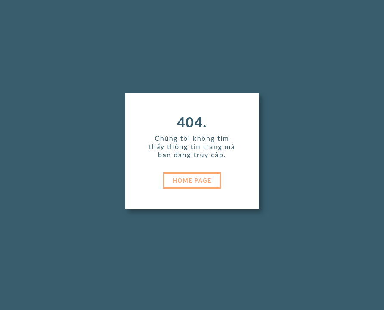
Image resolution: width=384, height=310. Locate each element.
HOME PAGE (192, 180)
